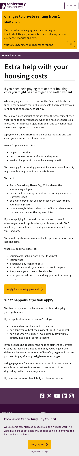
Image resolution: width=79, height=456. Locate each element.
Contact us (7, 412)
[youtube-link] (57, 396)
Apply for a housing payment (25, 289)
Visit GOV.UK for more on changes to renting (28, 44)
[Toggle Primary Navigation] (71, 5)
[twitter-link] (49, 396)
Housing (16, 55)
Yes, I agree (39, 445)
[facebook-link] (42, 396)
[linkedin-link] (64, 396)
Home (5, 55)
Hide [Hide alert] (71, 44)
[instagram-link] (71, 396)
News (43, 412)
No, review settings (39, 452)
